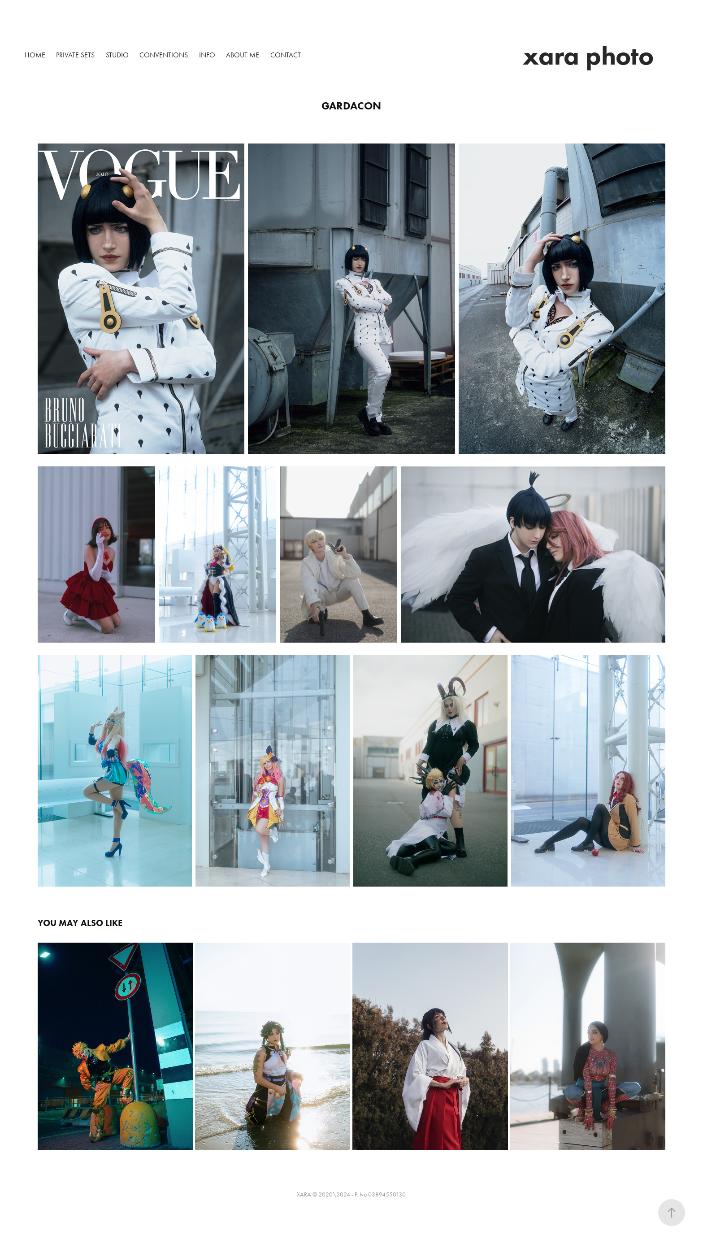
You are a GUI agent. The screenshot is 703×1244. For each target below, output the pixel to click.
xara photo (588, 55)
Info (207, 55)
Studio (117, 55)
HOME (35, 55)
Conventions (163, 55)
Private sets (75, 55)
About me (242, 55)
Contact (285, 55)
